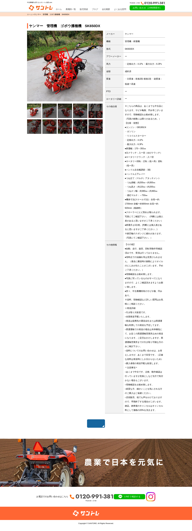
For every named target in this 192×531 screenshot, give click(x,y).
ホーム (59, 9)
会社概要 (106, 9)
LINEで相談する (132, 501)
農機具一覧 (71, 9)
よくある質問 (120, 9)
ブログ (95, 9)
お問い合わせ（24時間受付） (147, 8)
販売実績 (84, 9)
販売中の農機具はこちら (96, 425)
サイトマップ (155, 517)
